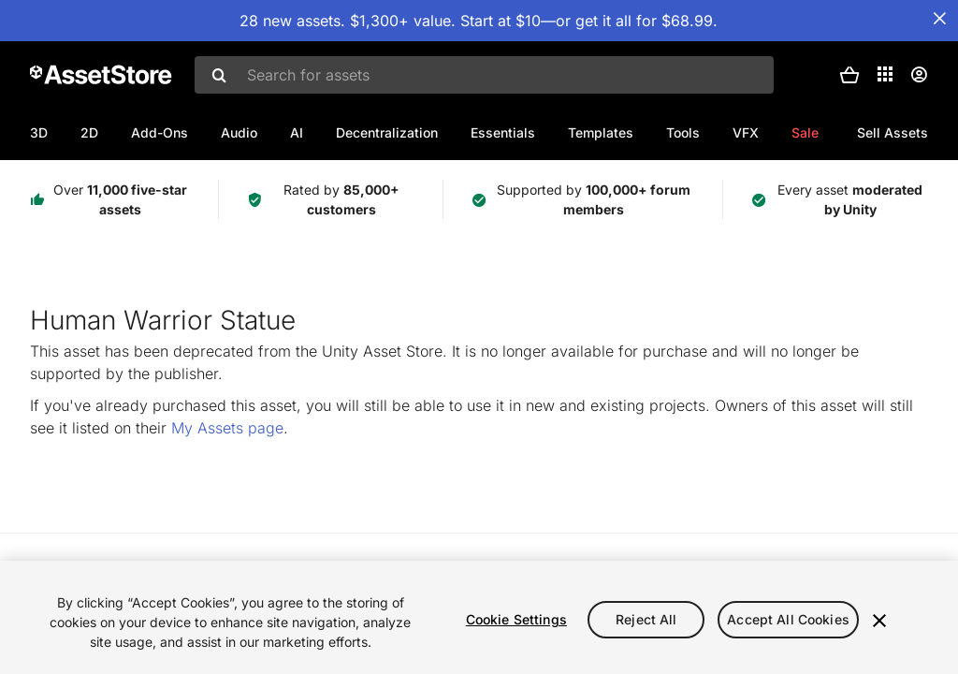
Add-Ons (159, 132)
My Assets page (227, 427)
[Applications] (885, 74)
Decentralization (387, 132)
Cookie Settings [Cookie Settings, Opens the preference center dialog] (516, 619)
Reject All (646, 619)
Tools (683, 132)
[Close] (879, 620)
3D (39, 132)
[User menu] (918, 75)
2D (89, 132)
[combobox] (484, 75)
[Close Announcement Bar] (939, 18)
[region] (479, 617)
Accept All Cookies (788, 619)
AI (296, 132)
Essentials (503, 132)
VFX (746, 132)
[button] (849, 75)
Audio (239, 132)
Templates (600, 132)
